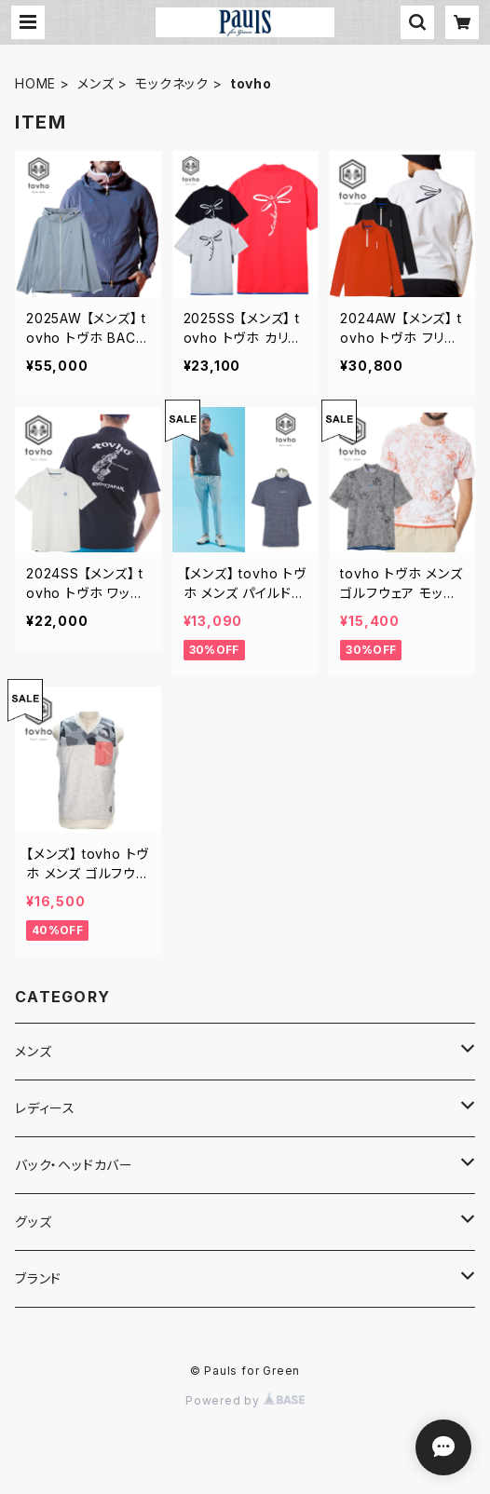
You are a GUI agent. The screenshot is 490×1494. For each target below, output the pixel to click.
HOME (35, 83)
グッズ (33, 1221)
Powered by (245, 1400)
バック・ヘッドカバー (74, 1165)
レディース (45, 1108)
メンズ (95, 83)
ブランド (38, 1278)
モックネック (172, 83)
